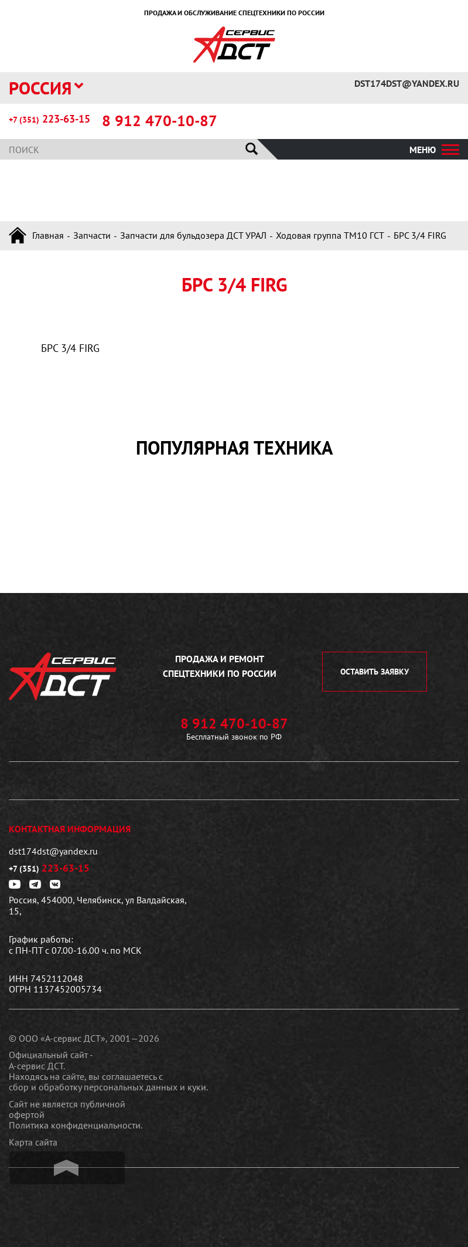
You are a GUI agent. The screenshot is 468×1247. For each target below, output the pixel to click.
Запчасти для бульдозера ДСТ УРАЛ (193, 235)
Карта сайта (33, 1142)
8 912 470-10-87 (159, 121)
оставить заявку (374, 671)
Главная (48, 235)
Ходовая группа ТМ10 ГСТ (330, 235)
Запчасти (92, 235)
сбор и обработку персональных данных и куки (107, 1087)
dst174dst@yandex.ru (406, 83)
